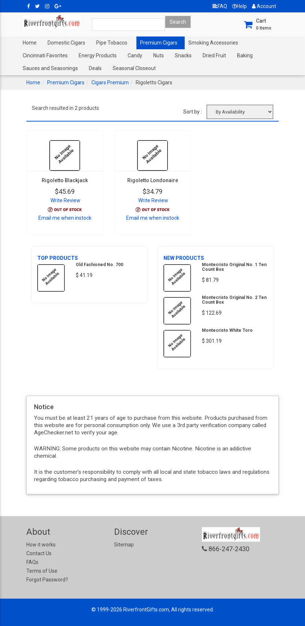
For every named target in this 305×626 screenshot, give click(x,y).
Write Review (65, 200)
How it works (41, 545)
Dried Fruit (214, 55)
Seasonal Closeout (134, 68)
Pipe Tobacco (111, 43)
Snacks (183, 55)
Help (239, 6)
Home (30, 43)
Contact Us (39, 553)
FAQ (219, 6)
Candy (135, 55)
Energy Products (98, 55)
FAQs (32, 562)
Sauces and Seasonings (50, 68)
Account (264, 6)
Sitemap (124, 545)
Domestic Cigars (66, 43)
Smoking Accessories (213, 43)
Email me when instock (64, 218)
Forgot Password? (47, 580)
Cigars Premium (110, 82)
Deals (95, 68)
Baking (245, 55)
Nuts (158, 55)
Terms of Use (41, 571)
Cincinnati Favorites (45, 55)
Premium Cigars (158, 43)
